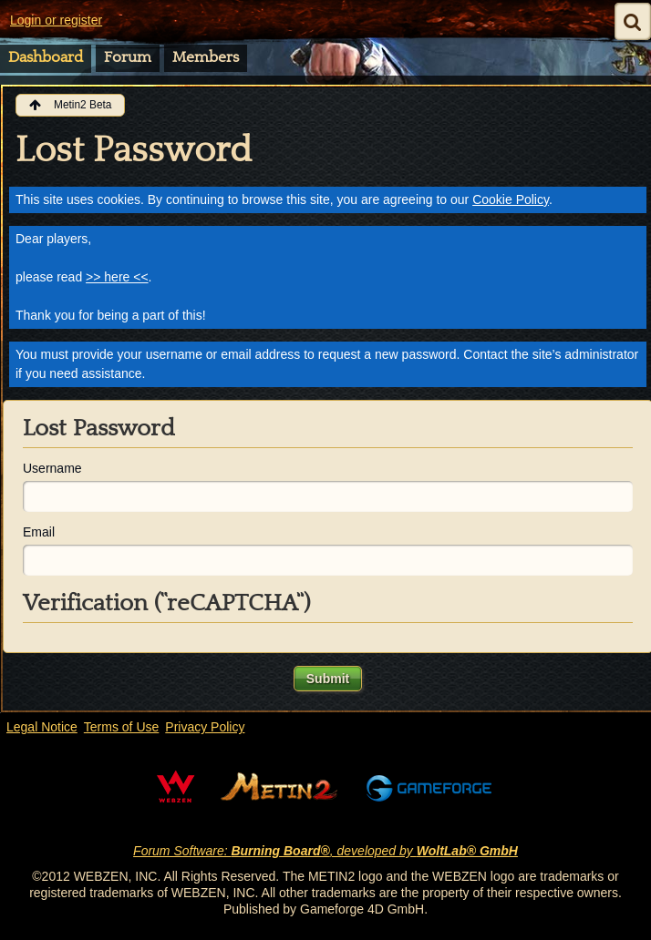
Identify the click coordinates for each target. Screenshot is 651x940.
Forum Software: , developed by (325, 850)
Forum (127, 57)
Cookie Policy (510, 199)
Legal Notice (42, 727)
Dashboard (45, 57)
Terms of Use (121, 727)
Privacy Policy (204, 727)
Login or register (56, 20)
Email (39, 532)
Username (52, 468)
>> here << (117, 277)
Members (205, 57)
